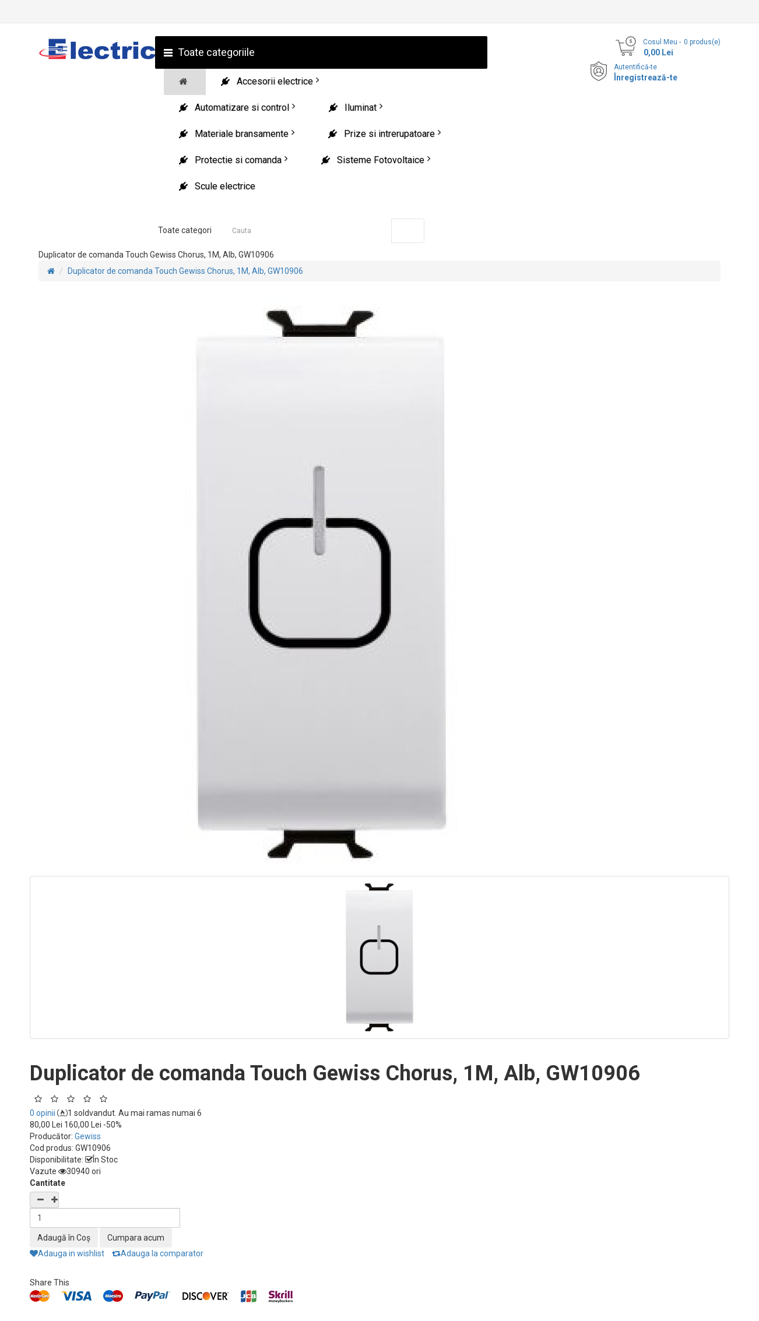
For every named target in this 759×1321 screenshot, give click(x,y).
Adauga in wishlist (67, 1253)
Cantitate (47, 1183)
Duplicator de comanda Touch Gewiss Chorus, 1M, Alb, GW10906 (185, 271)
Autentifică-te (635, 67)
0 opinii (42, 1113)
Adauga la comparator (157, 1253)
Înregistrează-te (645, 77)
